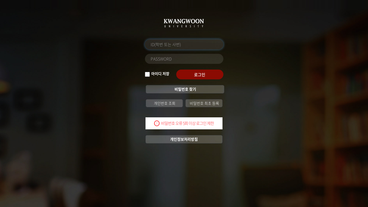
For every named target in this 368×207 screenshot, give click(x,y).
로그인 (199, 74)
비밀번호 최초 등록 (204, 103)
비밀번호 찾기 (185, 89)
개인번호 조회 (164, 103)
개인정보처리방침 (184, 139)
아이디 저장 (160, 73)
